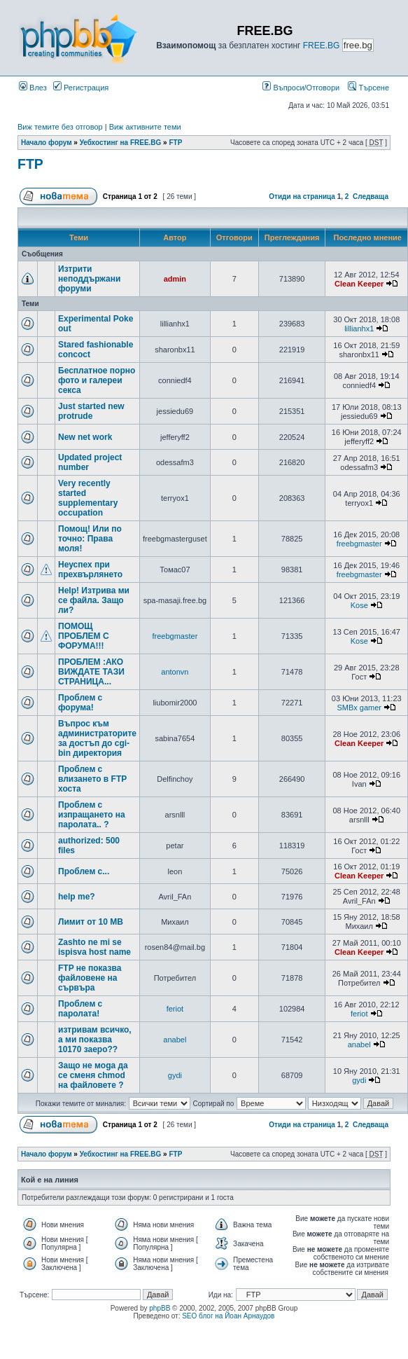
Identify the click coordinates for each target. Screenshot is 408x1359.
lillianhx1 (359, 328)
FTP (175, 142)
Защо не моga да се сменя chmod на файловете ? (93, 1075)
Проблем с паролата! (80, 1009)
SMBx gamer (359, 707)
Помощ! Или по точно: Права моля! (90, 538)
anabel (174, 1039)
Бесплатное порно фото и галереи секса (96, 380)
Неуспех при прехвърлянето (90, 569)
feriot (175, 1009)
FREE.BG (321, 45)
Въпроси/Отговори (300, 87)
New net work (85, 437)
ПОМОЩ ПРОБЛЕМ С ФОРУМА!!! (83, 636)
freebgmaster (359, 543)
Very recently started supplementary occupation (88, 498)
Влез (33, 87)
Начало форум (46, 142)
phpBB (159, 1308)
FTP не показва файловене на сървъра (89, 978)
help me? (76, 897)
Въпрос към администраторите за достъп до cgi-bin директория (97, 738)
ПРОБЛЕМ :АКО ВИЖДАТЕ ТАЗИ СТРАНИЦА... (91, 672)
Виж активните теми (145, 127)
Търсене (368, 87)
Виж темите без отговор (60, 127)
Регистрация (80, 87)
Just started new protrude (91, 411)
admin (175, 279)
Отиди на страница (302, 196)
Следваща (370, 196)
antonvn (174, 672)
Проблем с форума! (80, 702)
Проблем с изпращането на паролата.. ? (91, 814)
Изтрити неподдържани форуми (89, 279)
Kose (359, 605)
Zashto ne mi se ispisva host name (94, 947)
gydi (175, 1075)
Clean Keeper (359, 284)
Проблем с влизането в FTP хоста (92, 779)
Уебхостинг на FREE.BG (121, 142)
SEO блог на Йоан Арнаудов (228, 1316)
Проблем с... (83, 871)
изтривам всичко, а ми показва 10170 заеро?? (95, 1039)
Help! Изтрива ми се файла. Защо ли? (93, 600)
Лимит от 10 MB (90, 922)
